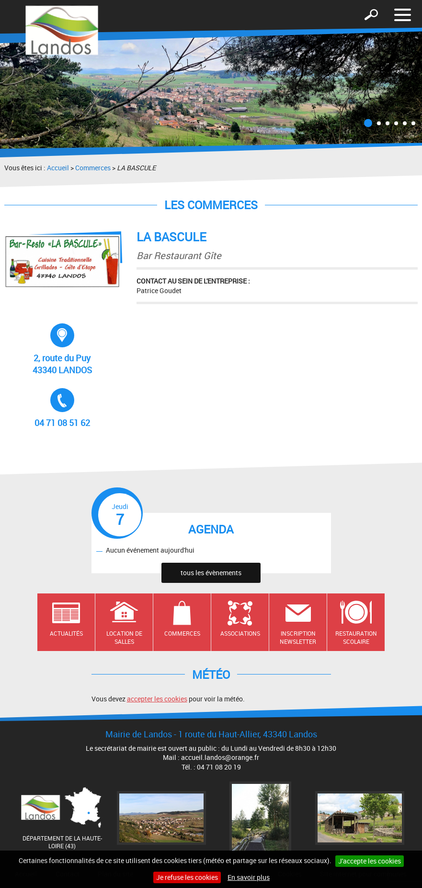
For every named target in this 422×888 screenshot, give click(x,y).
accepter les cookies (157, 698)
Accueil (58, 167)
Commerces (93, 167)
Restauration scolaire (356, 637)
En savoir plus (249, 877)
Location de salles (124, 637)
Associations (240, 633)
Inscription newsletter (298, 637)
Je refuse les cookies (187, 877)
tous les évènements (211, 572)
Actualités (66, 633)
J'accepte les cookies (369, 860)
